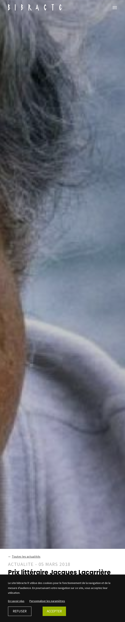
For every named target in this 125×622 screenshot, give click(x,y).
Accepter (54, 611)
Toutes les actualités (26, 556)
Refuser (20, 611)
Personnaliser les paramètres (47, 601)
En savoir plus (16, 601)
